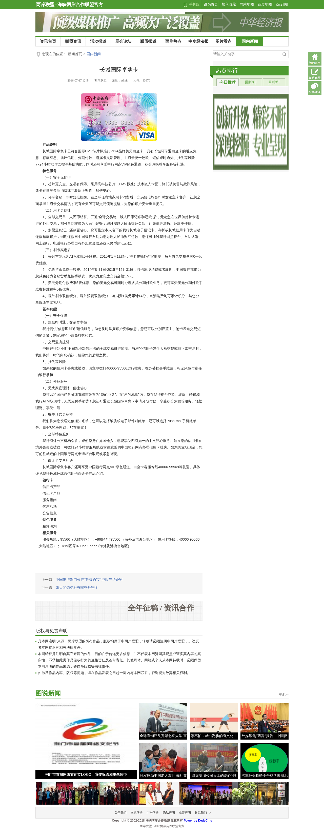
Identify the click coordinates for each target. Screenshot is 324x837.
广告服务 (153, 812)
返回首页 (314, 59)
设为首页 (211, 4)
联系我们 (201, 812)
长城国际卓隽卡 (118, 70)
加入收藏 (229, 4)
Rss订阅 (282, 4)
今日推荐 (227, 82)
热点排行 (227, 70)
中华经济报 (198, 41)
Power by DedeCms (198, 820)
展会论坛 (123, 41)
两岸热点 (173, 41)
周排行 (251, 82)
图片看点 (223, 41)
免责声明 (185, 812)
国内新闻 (250, 41)
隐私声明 (169, 812)
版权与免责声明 (52, 630)
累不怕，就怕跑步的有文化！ (214, 736)
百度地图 (265, 4)
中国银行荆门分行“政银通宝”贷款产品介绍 (89, 580)
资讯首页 (48, 41)
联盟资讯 (73, 41)
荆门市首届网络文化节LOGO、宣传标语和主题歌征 (86, 775)
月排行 (274, 82)
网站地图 (247, 4)
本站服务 (137, 812)
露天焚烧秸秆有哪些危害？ (77, 587)
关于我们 (120, 812)
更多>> (284, 695)
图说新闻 (48, 693)
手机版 (194, 4)
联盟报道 (148, 41)
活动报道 (98, 41)
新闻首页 (75, 54)
